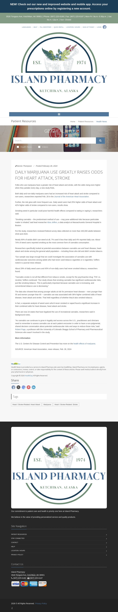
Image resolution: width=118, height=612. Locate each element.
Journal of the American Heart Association (71, 196)
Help (35, 27)
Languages (26, 27)
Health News (24, 146)
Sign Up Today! (88, 27)
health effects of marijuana (84, 344)
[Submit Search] (100, 140)
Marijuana (47, 404)
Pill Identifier (45, 27)
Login (99, 27)
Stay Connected (17, 538)
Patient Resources (85, 121)
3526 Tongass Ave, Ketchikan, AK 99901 (24, 16)
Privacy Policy (17, 554)
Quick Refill (59, 27)
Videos (43, 146)
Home (72, 121)
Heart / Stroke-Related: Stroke (66, 404)
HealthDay (29, 375)
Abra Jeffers (52, 222)
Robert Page (20, 329)
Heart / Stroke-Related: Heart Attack (26, 404)
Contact (14, 542)
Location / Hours (73, 27)
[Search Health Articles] (54, 140)
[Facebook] (104, 27)
